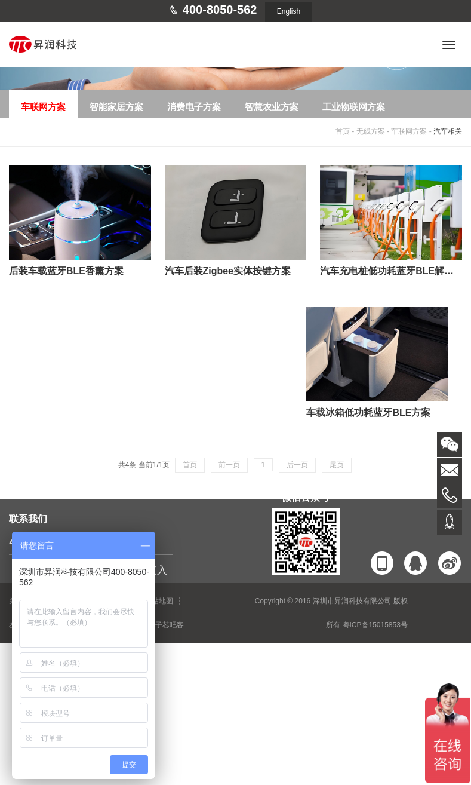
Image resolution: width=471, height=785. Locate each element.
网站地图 (158, 601)
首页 (342, 131)
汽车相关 (447, 131)
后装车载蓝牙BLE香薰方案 (66, 271)
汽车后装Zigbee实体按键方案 (228, 271)
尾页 (337, 465)
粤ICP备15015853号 (375, 625)
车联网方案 (409, 131)
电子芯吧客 (166, 625)
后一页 (297, 465)
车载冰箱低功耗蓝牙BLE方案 (368, 412)
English (288, 11)
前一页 (229, 465)
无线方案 (370, 131)
